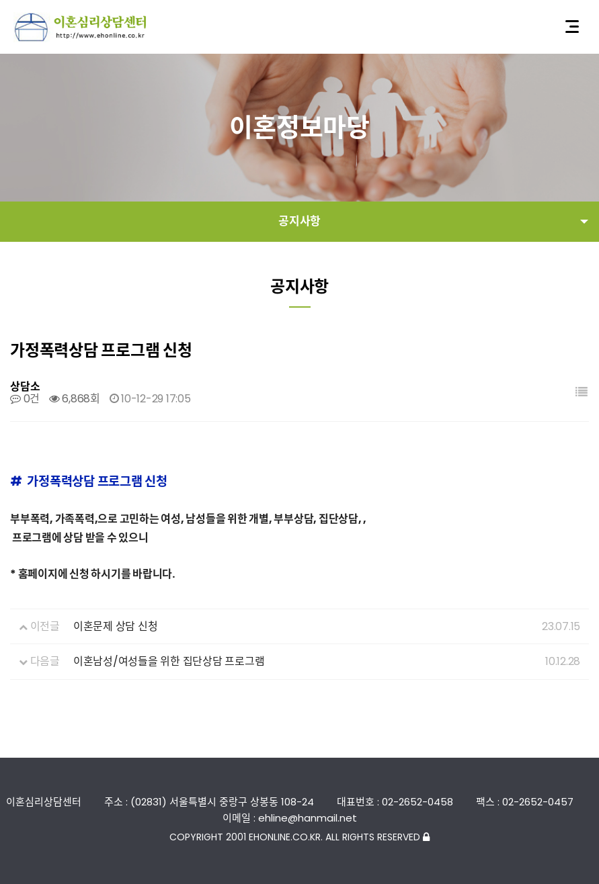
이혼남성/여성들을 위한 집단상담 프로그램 (169, 661)
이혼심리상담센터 (80, 27)
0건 (25, 398)
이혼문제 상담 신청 (115, 626)
